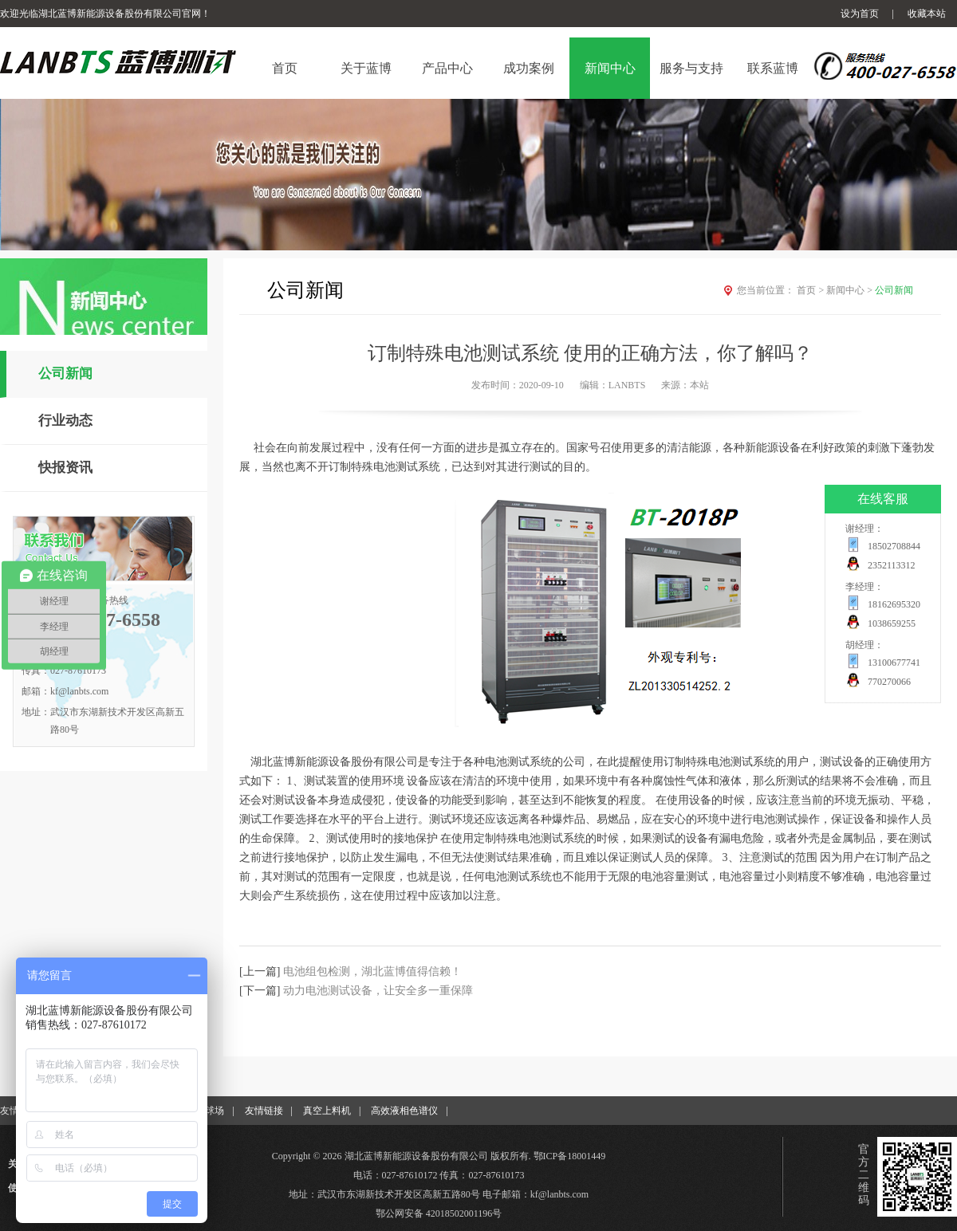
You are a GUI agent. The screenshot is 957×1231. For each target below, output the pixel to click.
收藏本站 (927, 13)
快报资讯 (65, 467)
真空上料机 (327, 1110)
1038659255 (892, 623)
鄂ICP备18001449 (570, 1156)
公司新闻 (65, 373)
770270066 (889, 681)
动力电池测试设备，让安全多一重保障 (378, 991)
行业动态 (65, 420)
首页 (811, 290)
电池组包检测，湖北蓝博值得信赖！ (372, 971)
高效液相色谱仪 (404, 1110)
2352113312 (892, 565)
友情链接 (264, 1110)
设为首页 (860, 13)
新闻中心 (850, 290)
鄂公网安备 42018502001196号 (439, 1213)
